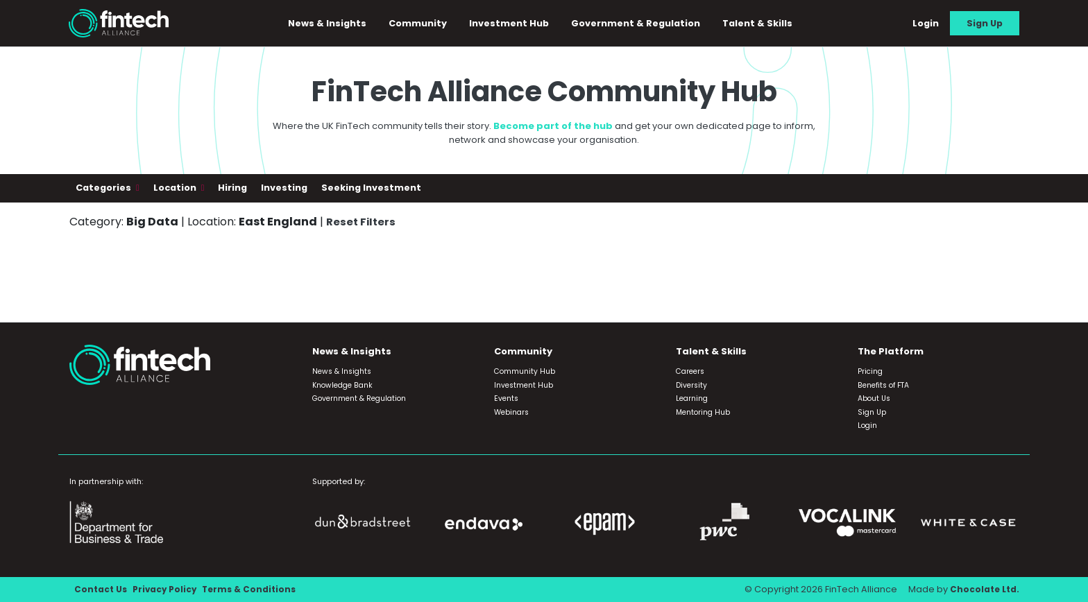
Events (506, 399)
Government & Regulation (641, 25)
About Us (874, 399)
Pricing (870, 372)
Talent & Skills (764, 25)
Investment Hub (515, 25)
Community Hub (524, 372)
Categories (104, 191)
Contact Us (101, 590)
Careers (690, 372)
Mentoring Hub (703, 412)
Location (175, 191)
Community (424, 25)
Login (925, 25)
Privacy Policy (168, 590)
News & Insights (333, 25)
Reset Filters (362, 224)
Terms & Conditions (256, 590)
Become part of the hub (553, 129)
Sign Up (985, 25)
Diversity (691, 385)
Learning (692, 399)
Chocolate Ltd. (983, 590)
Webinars (511, 412)
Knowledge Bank (342, 385)
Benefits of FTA (883, 385)
